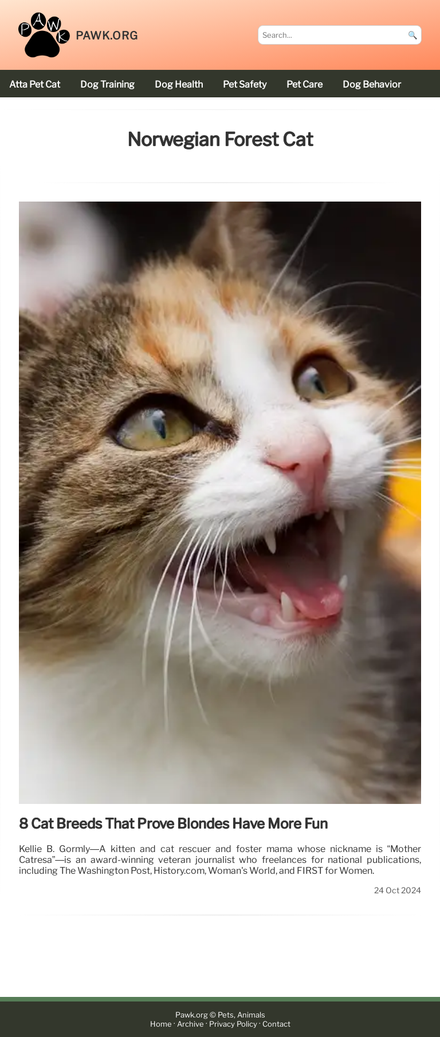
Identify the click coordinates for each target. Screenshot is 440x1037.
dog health (179, 84)
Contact (276, 1024)
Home (161, 1024)
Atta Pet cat (34, 84)
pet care (304, 84)
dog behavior (372, 84)
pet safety (244, 84)
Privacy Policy (233, 1024)
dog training (107, 84)
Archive (190, 1024)
